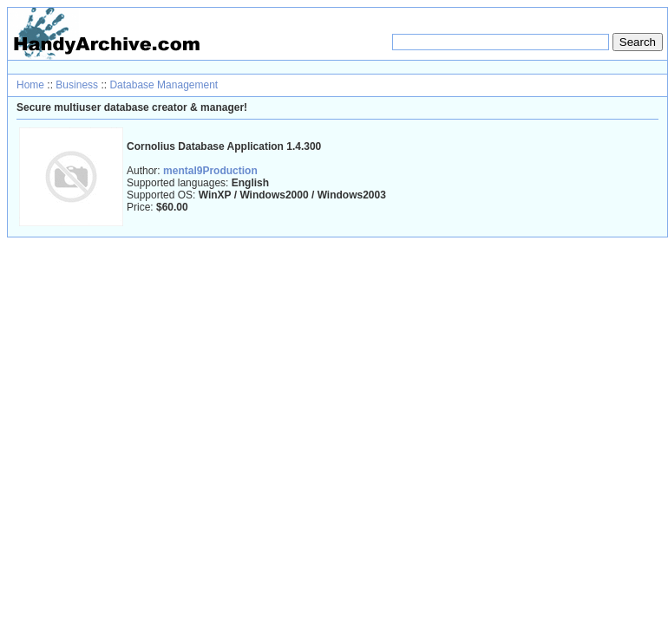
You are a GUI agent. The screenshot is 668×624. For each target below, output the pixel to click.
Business (77, 85)
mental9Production (210, 171)
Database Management (163, 85)
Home (30, 85)
